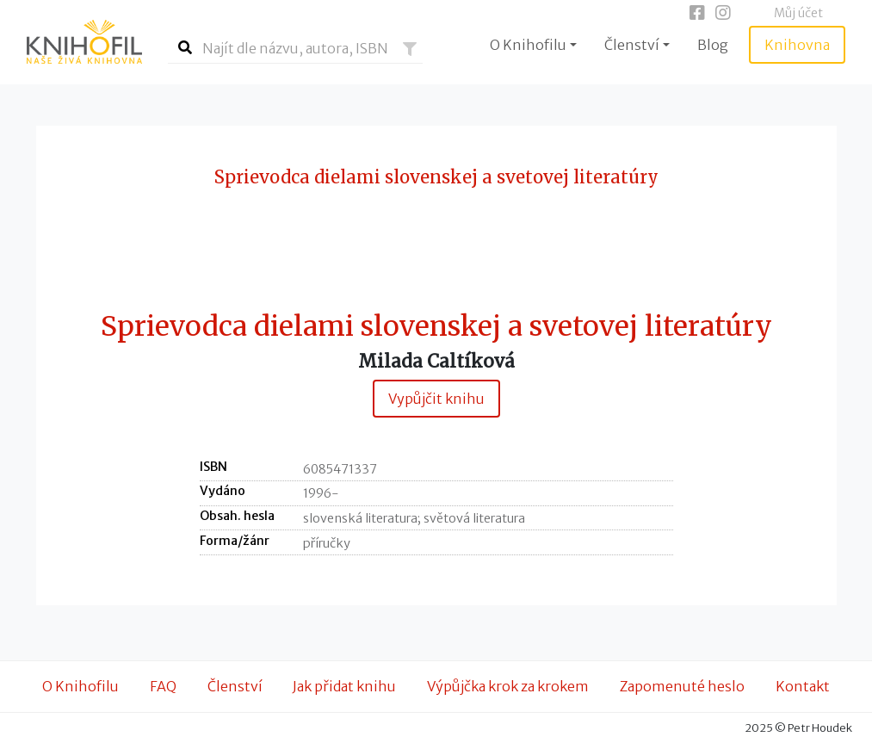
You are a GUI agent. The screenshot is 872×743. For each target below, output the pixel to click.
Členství (235, 686)
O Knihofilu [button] (528, 44)
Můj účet (798, 13)
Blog (712, 44)
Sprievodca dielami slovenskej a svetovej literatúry (436, 327)
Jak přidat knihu (344, 686)
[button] (410, 49)
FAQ (163, 686)
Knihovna (797, 44)
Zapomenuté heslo (682, 686)
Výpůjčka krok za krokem (508, 686)
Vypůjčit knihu (436, 398)
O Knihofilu (80, 686)
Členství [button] (631, 44)
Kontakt (803, 686)
